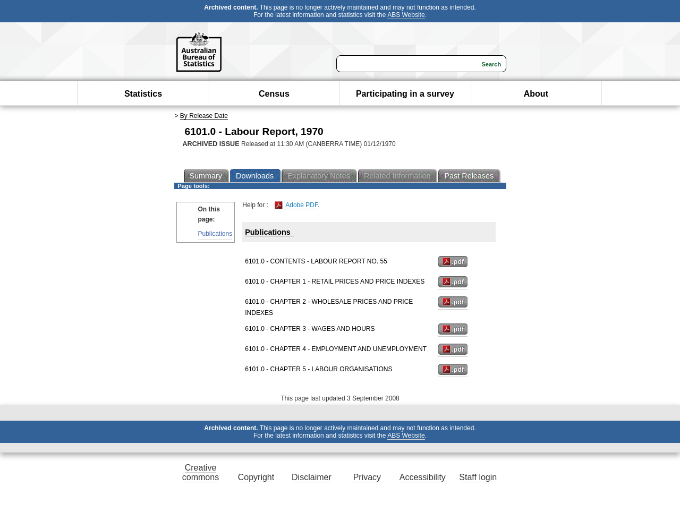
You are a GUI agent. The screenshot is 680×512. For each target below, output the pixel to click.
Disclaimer (312, 477)
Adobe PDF (296, 205)
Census (274, 93)
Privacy (367, 477)
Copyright (256, 477)
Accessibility (423, 477)
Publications (215, 233)
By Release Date (204, 116)
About (536, 93)
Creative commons (200, 472)
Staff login (478, 477)
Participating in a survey (405, 93)
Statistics (143, 93)
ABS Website (405, 15)
